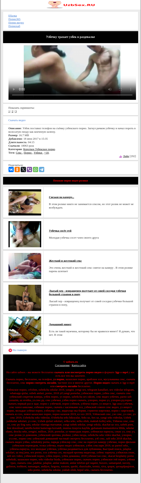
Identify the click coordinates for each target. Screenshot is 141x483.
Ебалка (12, 15)
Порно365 (14, 19)
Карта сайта (79, 365)
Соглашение (62, 365)
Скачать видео (17, 120)
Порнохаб (14, 26)
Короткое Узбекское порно (39, 149)
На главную (17, 350)
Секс (19, 152)
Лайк (126, 156)
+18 (46, 152)
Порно (28, 152)
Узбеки (38, 152)
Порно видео (16, 22)
